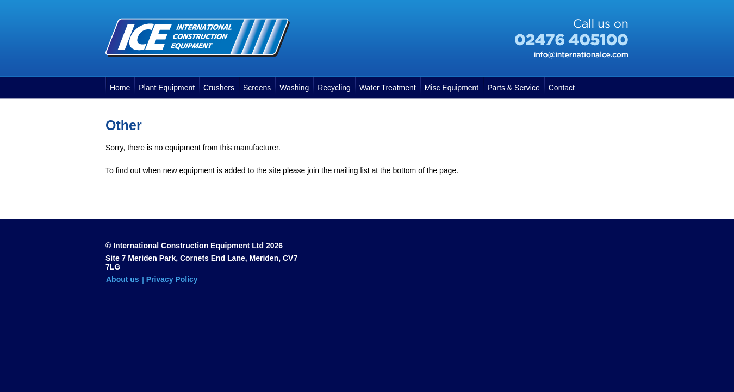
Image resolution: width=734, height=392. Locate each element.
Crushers (218, 87)
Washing (294, 87)
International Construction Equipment (197, 37)
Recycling (334, 87)
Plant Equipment (167, 87)
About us (122, 279)
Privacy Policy (172, 279)
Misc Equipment (452, 87)
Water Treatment (387, 87)
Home (120, 87)
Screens (257, 87)
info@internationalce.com (581, 55)
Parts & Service (513, 87)
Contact (562, 87)
